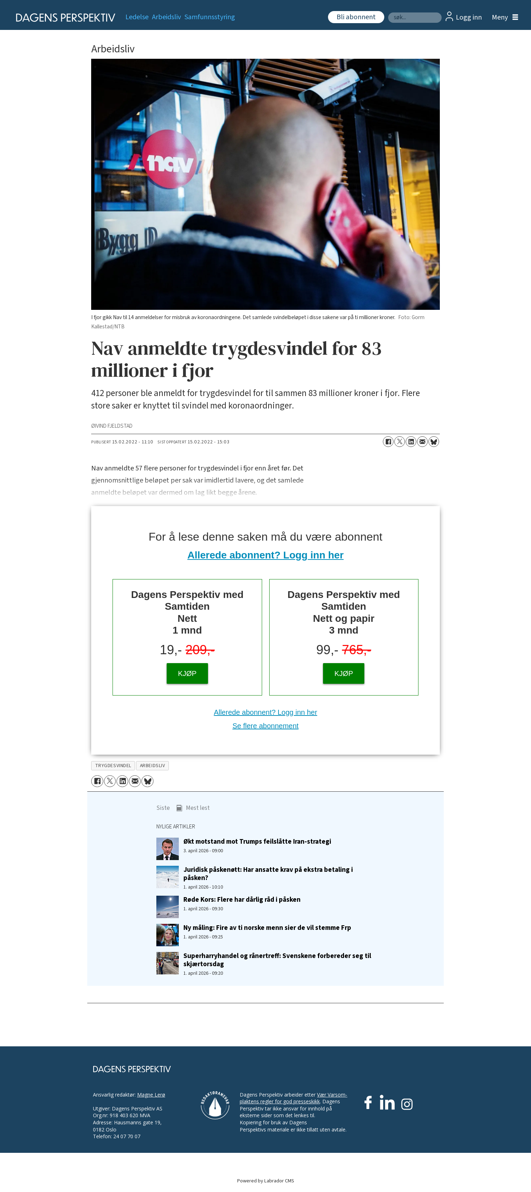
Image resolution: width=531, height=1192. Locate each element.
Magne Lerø (151, 1094)
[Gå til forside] (63, 17)
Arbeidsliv (166, 17)
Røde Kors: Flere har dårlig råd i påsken (242, 900)
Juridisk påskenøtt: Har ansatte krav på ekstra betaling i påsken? (268, 874)
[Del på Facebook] (388, 441)
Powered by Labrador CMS (265, 1181)
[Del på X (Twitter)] (399, 441)
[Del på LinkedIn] (411, 441)
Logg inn (469, 17)
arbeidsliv (152, 765)
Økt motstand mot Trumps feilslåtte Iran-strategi (257, 842)
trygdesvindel (113, 765)
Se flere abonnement (266, 726)
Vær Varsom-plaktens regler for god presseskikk (293, 1098)
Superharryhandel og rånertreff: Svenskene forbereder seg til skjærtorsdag (277, 960)
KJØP (187, 673)
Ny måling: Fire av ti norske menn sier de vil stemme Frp (267, 928)
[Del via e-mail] (422, 441)
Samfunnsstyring (209, 17)
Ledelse (137, 17)
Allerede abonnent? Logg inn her (265, 555)
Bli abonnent (356, 17)
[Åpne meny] (503, 17)
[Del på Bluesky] (433, 441)
